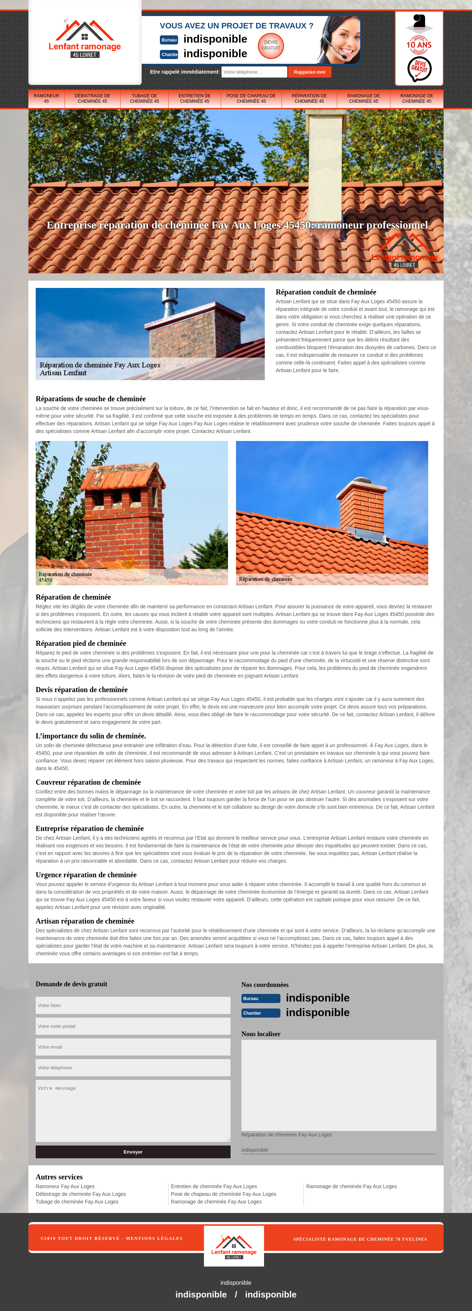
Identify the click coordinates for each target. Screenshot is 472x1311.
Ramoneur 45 (46, 98)
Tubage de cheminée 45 (144, 98)
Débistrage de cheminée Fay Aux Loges (81, 1194)
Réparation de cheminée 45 (309, 98)
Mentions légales (154, 1238)
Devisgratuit (269, 45)
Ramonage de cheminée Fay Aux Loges (216, 1202)
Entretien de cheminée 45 (195, 98)
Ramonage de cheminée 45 (363, 98)
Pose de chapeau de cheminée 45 (251, 98)
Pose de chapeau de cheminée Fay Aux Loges (223, 1194)
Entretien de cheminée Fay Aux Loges (214, 1186)
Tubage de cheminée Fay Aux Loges (77, 1202)
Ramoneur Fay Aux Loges (65, 1186)
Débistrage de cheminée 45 (92, 98)
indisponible (214, 39)
